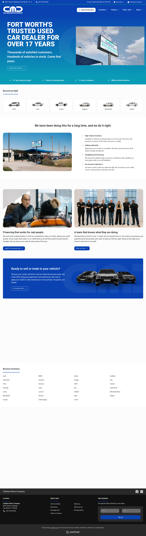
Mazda (76, 392)
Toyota (5, 400)
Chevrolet (6, 380)
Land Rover (113, 388)
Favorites (118, 2)
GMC (76, 384)
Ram (75, 396)
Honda (112, 384)
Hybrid (132, 105)
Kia (75, 388)
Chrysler (41, 380)
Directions (53, 507)
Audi (4, 376)
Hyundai (5, 388)
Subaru (112, 396)
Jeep (40, 388)
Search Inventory (86, 10)
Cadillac (112, 376)
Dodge (76, 380)
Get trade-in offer (19, 288)
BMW (40, 376)
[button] (18, 2)
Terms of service (56, 513)
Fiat (111, 380)
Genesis (41, 384)
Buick (76, 376)
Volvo (76, 400)
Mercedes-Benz (115, 392)
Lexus (5, 392)
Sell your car (78, 507)
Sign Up (120, 517)
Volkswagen (43, 400)
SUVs (14, 105)
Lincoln (41, 392)
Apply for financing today (14, 248)
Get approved (54, 510)
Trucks (61, 105)
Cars (38, 105)
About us (77, 504)
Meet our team (82, 248)
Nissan (41, 396)
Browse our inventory (17, 68)
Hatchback (108, 105)
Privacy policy (78, 510)
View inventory (55, 504)
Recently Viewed (134, 2)
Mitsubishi (6, 396)
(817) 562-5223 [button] (42, 2)
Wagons (85, 105)
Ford (4, 384)
